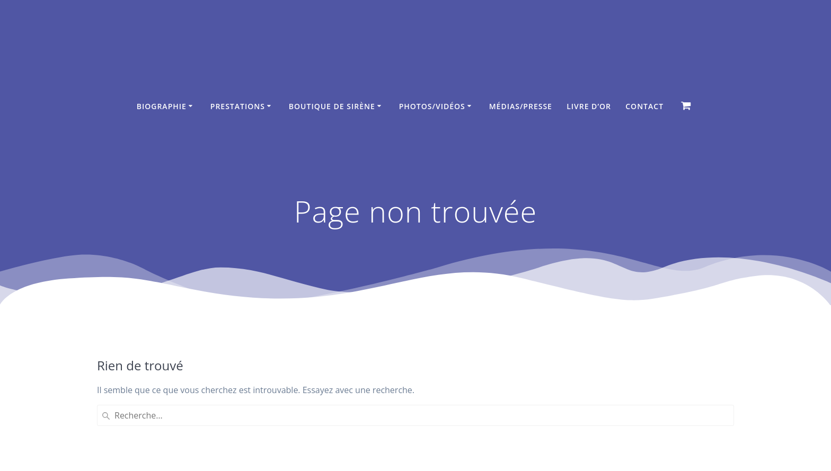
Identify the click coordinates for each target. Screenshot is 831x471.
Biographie (162, 106)
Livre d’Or (589, 106)
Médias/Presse (520, 106)
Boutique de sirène (332, 106)
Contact (644, 106)
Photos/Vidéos (432, 106)
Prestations (237, 106)
